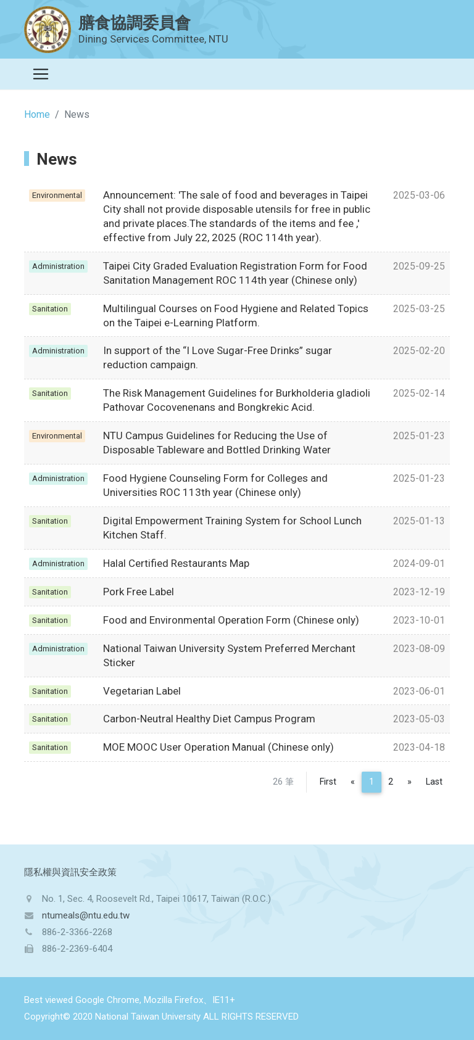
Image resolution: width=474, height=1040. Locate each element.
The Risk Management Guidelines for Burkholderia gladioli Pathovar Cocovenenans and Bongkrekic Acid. (236, 400)
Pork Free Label (138, 591)
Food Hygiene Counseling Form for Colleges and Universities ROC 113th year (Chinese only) (215, 485)
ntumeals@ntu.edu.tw (86, 915)
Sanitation (50, 308)
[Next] (409, 782)
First (328, 782)
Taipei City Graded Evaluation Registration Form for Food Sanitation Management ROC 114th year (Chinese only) (235, 273)
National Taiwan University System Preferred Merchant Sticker (229, 655)
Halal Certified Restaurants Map (176, 563)
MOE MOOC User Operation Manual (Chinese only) (218, 747)
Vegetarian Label (142, 691)
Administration (58, 266)
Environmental (57, 195)
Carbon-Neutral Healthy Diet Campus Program (209, 718)
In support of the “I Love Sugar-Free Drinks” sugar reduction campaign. (217, 357)
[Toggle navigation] (40, 74)
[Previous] (352, 782)
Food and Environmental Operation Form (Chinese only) (231, 620)
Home (37, 114)
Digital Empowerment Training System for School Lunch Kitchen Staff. (232, 527)
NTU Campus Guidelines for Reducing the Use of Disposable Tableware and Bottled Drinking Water (217, 442)
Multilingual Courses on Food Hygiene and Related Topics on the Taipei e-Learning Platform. (235, 315)
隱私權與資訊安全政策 (70, 872)
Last (434, 782)
